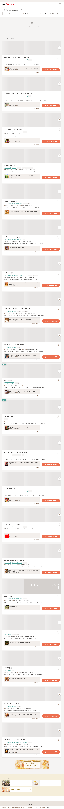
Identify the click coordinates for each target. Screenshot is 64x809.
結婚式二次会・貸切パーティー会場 (24, 807)
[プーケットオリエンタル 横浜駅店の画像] (32, 120)
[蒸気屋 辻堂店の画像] (32, 371)
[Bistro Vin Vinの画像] (32, 586)
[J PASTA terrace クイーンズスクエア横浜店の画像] (32, 48)
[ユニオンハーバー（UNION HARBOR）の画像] (32, 335)
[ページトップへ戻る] (32, 803)
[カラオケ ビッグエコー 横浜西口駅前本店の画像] (32, 443)
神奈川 (32, 807)
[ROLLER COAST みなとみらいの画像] (32, 191)
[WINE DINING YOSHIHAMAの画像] (32, 515)
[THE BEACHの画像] (32, 622)
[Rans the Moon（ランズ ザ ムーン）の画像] (32, 694)
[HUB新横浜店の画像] (32, 658)
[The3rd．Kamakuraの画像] (32, 479)
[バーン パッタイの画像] (32, 407)
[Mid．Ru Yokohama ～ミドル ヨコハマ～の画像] (32, 551)
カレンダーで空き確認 (51, 69)
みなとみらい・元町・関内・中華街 (40, 807)
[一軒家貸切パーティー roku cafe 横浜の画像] (32, 730)
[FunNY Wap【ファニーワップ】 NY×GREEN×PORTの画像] (32, 84)
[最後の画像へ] (59, 47)
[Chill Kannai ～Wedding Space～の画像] (32, 227)
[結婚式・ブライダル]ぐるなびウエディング (9, 807)
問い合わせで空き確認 (51, 141)
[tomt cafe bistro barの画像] (32, 156)
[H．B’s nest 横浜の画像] (32, 263)
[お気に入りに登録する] (58, 57)
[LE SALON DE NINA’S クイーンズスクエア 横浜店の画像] (32, 299)
